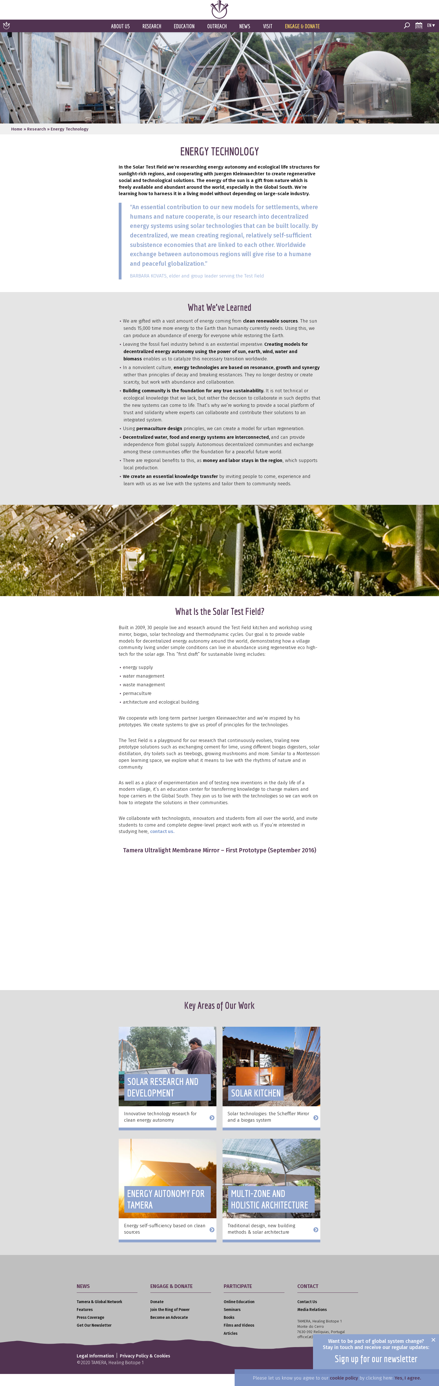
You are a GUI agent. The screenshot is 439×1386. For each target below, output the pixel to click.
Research (152, 38)
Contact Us (307, 1314)
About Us (120, 38)
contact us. (162, 844)
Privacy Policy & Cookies (145, 1368)
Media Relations (312, 1322)
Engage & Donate (302, 38)
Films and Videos (239, 1337)
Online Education (239, 1314)
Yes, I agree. (407, 1378)
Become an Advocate (169, 1329)
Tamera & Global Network (99, 1314)
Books (229, 1329)
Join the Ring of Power (170, 1322)
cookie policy (344, 1378)
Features (85, 1322)
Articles (230, 1345)
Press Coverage (90, 1329)
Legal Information (95, 1368)
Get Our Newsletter (94, 1337)
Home (16, 141)
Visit (267, 38)
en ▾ (431, 37)
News (244, 38)
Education (184, 38)
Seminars (232, 1322)
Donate (157, 1314)
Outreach (217, 38)
